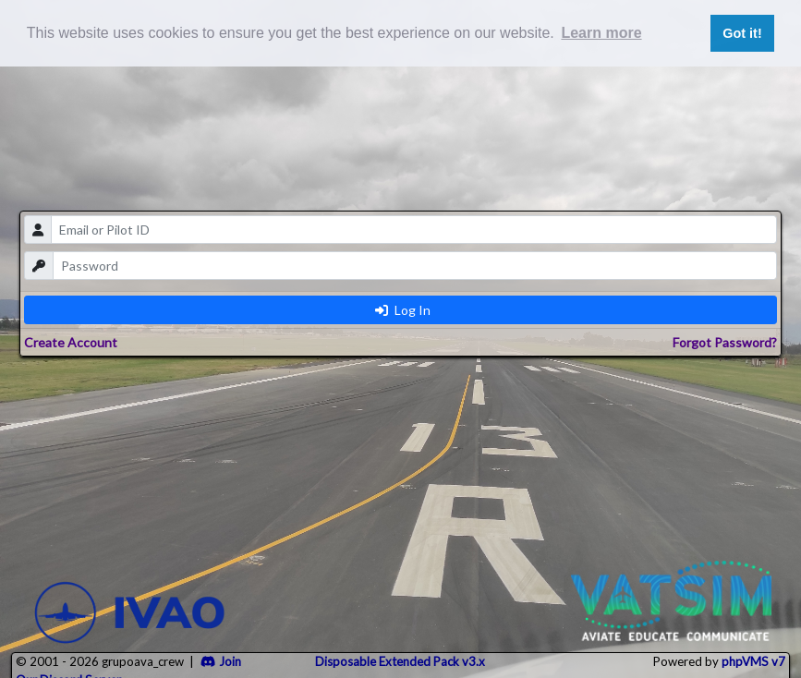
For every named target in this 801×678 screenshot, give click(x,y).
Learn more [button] (601, 33)
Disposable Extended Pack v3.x (400, 661)
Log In (403, 310)
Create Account (70, 342)
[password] (415, 265)
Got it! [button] (741, 33)
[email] (414, 229)
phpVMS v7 (753, 661)
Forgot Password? (725, 342)
